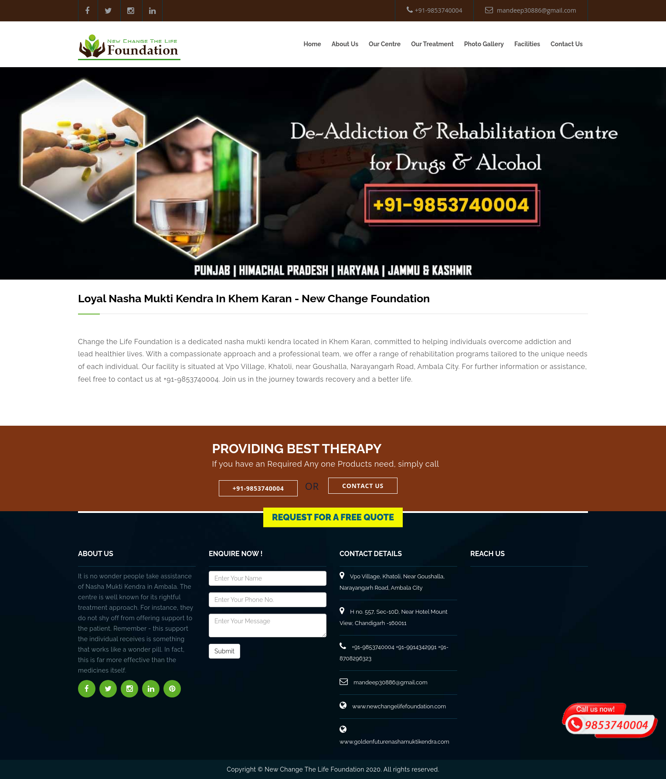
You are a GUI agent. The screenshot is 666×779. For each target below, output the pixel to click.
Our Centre (385, 44)
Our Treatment (432, 44)
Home (312, 44)
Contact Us (566, 44)
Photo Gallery (484, 44)
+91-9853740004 (434, 10)
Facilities (527, 44)
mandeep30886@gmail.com (530, 10)
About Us (345, 44)
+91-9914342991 (416, 647)
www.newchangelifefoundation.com (393, 706)
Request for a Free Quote (333, 507)
